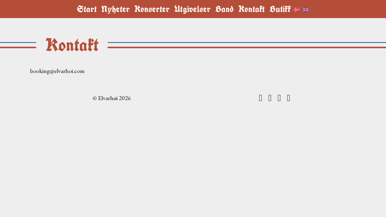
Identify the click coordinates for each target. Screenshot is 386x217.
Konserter (151, 9)
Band (224, 9)
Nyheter (115, 9)
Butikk (280, 9)
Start (87, 9)
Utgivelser (192, 9)
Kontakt (251, 9)
